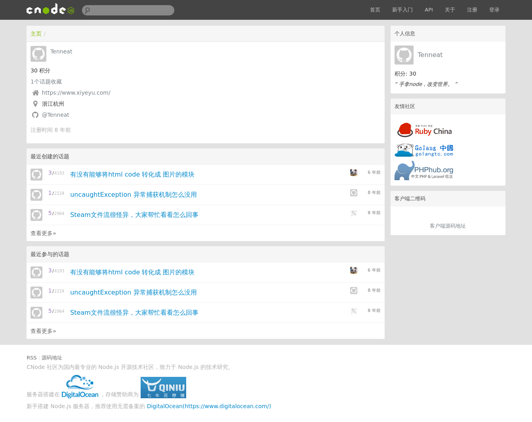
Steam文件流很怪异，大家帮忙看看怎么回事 (134, 215)
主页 (36, 33)
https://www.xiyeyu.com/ (76, 92)
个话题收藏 (46, 81)
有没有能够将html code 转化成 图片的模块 (132, 174)
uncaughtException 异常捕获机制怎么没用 (133, 194)
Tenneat (430, 55)
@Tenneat (55, 115)
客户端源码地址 (448, 226)
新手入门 (402, 10)
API (429, 10)
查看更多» (43, 233)
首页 (375, 10)
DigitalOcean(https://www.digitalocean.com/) (209, 406)
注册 (472, 10)
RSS (32, 358)
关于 (450, 10)
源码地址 (52, 358)
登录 (494, 10)
